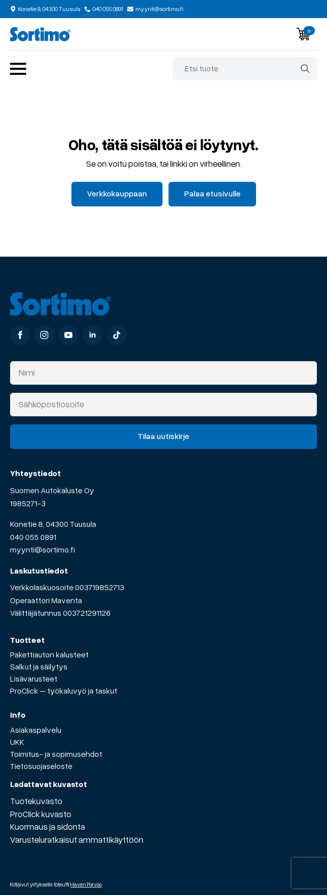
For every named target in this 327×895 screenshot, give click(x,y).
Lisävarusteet (33, 679)
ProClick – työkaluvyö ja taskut (63, 691)
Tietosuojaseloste (41, 766)
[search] (305, 68)
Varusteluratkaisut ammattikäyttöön (76, 839)
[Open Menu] (18, 69)
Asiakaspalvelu (35, 730)
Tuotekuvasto (36, 801)
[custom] (117, 335)
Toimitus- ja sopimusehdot (56, 754)
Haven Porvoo (86, 884)
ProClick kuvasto (40, 814)
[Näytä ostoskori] (303, 34)
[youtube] (68, 335)
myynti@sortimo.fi (42, 549)
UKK (17, 742)
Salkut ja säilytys (38, 666)
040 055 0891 (33, 537)
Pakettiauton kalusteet (49, 654)
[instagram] (44, 335)
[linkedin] (93, 335)
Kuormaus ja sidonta (47, 826)
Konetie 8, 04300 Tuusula (53, 524)
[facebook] (20, 335)
